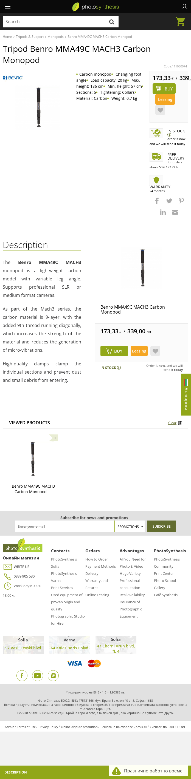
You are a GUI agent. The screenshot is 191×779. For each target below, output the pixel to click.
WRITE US (16, 567)
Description (15, 772)
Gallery (159, 587)
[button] (157, 203)
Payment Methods (100, 566)
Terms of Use (26, 727)
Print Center (164, 573)
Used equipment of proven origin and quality (66, 602)
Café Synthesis (166, 594)
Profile (184, 6)
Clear (172, 422)
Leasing (165, 99)
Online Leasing (97, 594)
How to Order (96, 559)
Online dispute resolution (79, 727)
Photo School (165, 580)
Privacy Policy (48, 727)
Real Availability (132, 594)
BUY (118, 351)
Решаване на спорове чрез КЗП (123, 727)
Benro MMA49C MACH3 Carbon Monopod (132, 309)
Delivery (92, 573)
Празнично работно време (153, 771)
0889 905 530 (19, 576)
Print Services (62, 587)
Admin (9, 727)
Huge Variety (130, 573)
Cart (182, 18)
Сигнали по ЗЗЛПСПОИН (168, 727)
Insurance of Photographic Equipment (131, 609)
